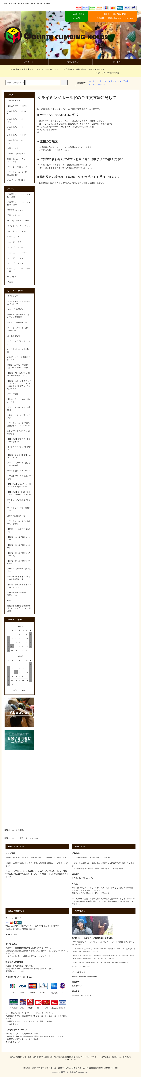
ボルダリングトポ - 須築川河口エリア (18, 358)
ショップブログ (123, 1057)
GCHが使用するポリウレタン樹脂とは (19, 432)
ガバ (105, 81)
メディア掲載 (12, 394)
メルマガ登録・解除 (110, 73)
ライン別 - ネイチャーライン (18, 226)
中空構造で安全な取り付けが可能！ (19, 477)
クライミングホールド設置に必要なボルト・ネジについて (19, 424)
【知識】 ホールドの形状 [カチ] (18, 546)
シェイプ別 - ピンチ (15, 247)
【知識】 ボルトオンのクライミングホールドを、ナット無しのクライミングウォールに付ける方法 (19, 385)
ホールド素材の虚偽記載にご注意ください (19, 594)
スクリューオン (115, 81)
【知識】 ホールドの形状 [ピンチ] (18, 538)
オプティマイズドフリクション (19, 342)
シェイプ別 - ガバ (14, 237)
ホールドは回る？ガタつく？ (19, 471)
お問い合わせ (70, 61)
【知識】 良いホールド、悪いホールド (19, 400)
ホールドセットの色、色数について (19, 509)
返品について (50, 1057)
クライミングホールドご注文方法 (19, 408)
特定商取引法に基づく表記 (68, 1057)
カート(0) (114, 61)
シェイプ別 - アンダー (16, 263)
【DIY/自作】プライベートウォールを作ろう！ (18, 440)
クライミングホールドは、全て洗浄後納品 (19, 464)
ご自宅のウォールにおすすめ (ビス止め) (19, 195)
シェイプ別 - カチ (14, 242)
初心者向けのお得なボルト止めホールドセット (82, 69)
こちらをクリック (13, 1024)
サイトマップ (12, 296)
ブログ (97, 73)
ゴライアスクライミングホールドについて (19, 302)
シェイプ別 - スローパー (17, 253)
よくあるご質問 (13, 336)
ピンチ (91, 84)
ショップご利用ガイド (16, 309)
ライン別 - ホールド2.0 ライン (19, 221)
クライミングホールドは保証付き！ (19, 570)
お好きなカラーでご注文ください (19, 416)
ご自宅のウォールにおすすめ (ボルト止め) (19, 203)
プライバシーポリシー (89, 1057)
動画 (9, 601)
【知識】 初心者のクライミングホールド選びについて (19, 374)
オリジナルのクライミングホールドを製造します (19, 578)
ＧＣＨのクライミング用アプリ (19, 448)
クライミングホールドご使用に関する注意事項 (19, 316)
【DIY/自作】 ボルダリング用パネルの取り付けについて (19, 485)
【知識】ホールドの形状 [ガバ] (18, 530)
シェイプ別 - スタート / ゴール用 (18, 270)
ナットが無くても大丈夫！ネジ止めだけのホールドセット (31, 69)
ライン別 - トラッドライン (18, 231)
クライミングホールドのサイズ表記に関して (19, 329)
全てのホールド (13, 277)
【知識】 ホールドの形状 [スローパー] (18, 554)
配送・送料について (36, 1057)
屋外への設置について (16, 516)
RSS (67, 1060)
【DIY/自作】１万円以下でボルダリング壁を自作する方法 (19, 493)
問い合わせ (53, 871)
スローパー (100, 84)
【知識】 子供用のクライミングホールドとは (19, 586)
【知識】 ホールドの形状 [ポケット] (18, 562)
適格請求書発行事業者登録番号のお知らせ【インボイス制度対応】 (19, 608)
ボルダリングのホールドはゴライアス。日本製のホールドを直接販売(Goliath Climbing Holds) (77, 1068)
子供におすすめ (13, 215)
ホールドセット (95, 81)
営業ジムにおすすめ (15, 210)
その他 (10, 282)
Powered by (70, 1072)
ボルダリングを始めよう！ (18, 323)
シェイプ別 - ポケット (16, 258)
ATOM (73, 1060)
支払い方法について (18, 1057)
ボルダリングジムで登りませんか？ (19, 501)
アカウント (26, 61)
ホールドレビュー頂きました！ (18, 350)
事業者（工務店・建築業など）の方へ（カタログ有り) (18, 366)
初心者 (126, 81)
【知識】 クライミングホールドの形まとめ (19, 456)
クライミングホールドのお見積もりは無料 (19, 522)
